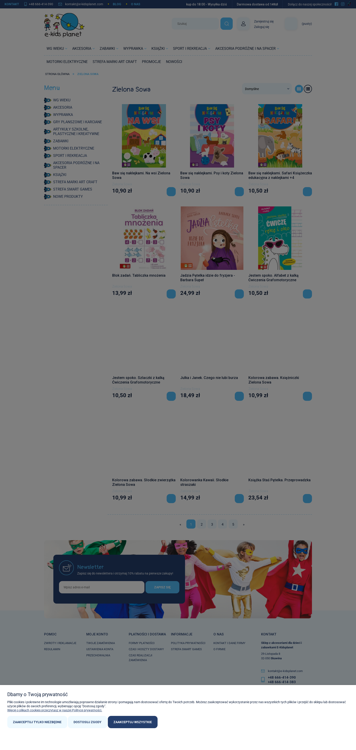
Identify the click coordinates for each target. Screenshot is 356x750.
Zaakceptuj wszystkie (133, 722)
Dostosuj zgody (87, 722)
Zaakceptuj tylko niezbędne (37, 722)
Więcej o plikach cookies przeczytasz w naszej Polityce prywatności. (54, 710)
